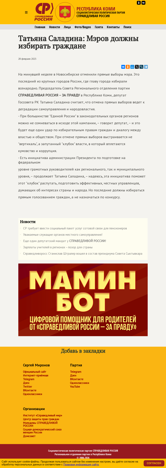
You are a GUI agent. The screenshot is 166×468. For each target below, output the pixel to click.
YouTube (75, 386)
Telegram (28, 379)
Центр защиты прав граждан (41, 419)
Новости (54, 27)
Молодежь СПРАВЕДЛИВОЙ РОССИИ (40, 424)
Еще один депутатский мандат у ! (63, 241)
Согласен (154, 463)
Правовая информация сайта (81, 464)
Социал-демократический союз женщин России (42, 431)
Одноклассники (32, 394)
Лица (67, 27)
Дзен (26, 382)
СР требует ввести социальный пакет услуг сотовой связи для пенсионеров (73, 229)
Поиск (127, 27)
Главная (40, 27)
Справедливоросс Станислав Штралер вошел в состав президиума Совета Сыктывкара (81, 254)
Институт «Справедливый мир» (42, 415)
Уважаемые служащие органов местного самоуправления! (61, 235)
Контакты (113, 27)
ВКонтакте (29, 390)
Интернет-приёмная (35, 375)
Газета (99, 27)
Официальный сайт (34, 371)
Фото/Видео (83, 27)
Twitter (27, 386)
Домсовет (29, 436)
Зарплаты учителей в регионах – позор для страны (56, 248)
